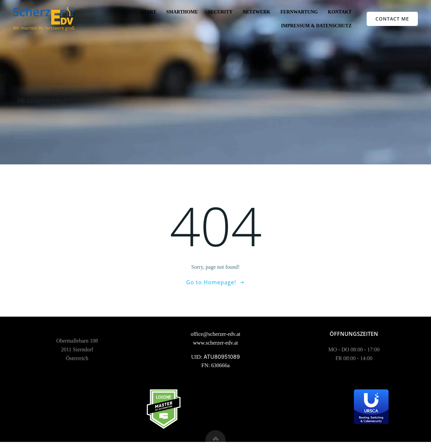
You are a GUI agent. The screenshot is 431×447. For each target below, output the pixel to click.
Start (148, 11)
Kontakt (340, 11)
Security (220, 11)
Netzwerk (256, 11)
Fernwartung (299, 11)
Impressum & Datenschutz (316, 25)
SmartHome (182, 11)
